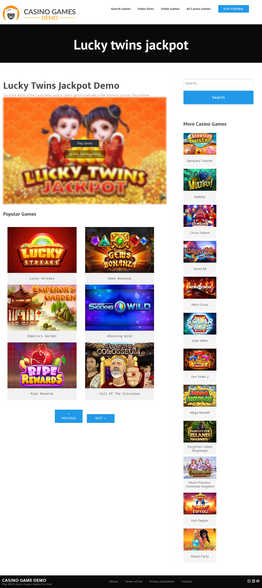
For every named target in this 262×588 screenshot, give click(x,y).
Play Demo (84, 143)
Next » (100, 418)
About (113, 581)
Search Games (121, 9)
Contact (186, 581)
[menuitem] (121, 8)
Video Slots (146, 9)
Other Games (170, 9)
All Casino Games (198, 9)
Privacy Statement (162, 581)
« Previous (68, 416)
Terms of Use (134, 581)
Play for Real (234, 9)
